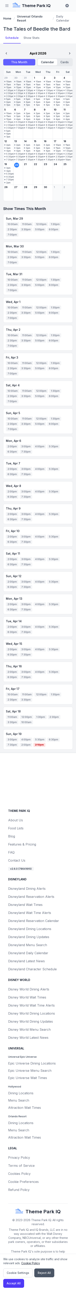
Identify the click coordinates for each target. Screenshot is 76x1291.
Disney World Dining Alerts (28, 989)
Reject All (44, 1272)
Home (7, 18)
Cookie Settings (18, 1272)
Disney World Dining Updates (30, 1021)
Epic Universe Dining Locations (32, 1063)
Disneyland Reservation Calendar (33, 921)
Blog (11, 836)
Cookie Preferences (23, 1182)
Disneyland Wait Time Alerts (29, 913)
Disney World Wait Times (27, 997)
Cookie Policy (30, 1263)
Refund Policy (19, 1190)
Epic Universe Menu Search (29, 1071)
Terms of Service (21, 1166)
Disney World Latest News (28, 1038)
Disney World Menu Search (29, 1029)
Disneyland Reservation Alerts (31, 897)
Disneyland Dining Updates (28, 937)
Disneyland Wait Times (25, 905)
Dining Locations (20, 1093)
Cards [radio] (64, 62)
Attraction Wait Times (24, 1108)
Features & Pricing (22, 844)
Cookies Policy (19, 1174)
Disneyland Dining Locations (29, 929)
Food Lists (16, 828)
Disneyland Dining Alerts (27, 889)
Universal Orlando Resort (30, 18)
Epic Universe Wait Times (27, 1078)
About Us (15, 820)
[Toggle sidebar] (7, 6)
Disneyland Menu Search (27, 945)
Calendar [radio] (47, 62)
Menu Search (18, 1100)
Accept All (14, 1283)
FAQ (11, 852)
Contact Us (16, 860)
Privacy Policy (19, 1158)
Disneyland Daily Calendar (28, 953)
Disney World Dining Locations (31, 1013)
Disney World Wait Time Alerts (31, 1005)
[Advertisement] (38, 779)
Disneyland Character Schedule (32, 969)
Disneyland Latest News (26, 961)
